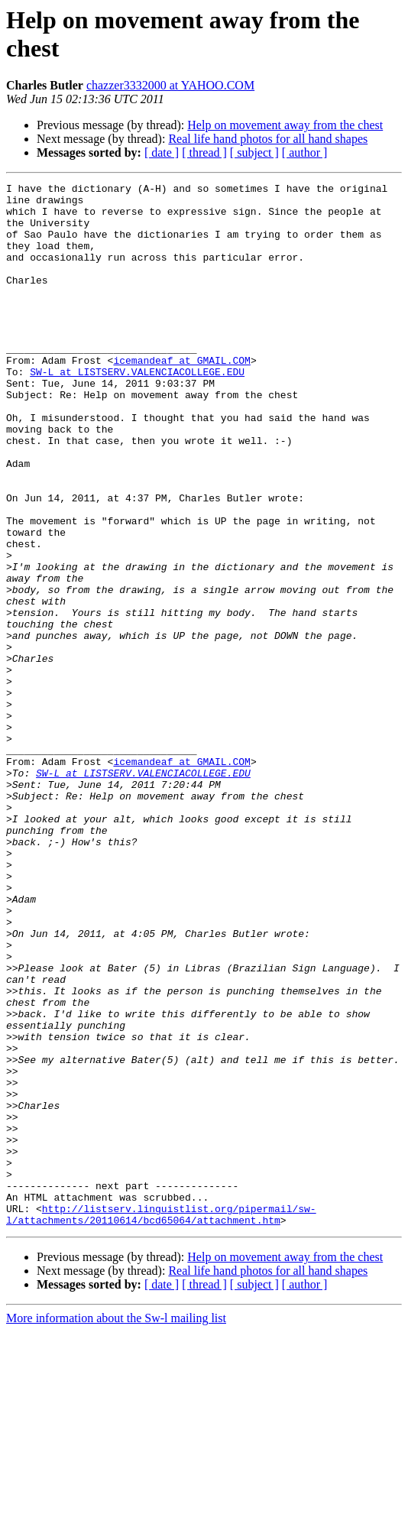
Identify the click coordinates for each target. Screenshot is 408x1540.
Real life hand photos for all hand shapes (268, 138)
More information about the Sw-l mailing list (116, 1526)
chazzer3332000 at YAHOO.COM (170, 85)
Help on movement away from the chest (285, 124)
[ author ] (305, 152)
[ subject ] (254, 152)
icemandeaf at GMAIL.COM (181, 397)
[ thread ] (204, 152)
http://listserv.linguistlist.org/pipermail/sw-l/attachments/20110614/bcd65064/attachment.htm (161, 1421)
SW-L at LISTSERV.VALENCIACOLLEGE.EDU (137, 410)
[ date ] (161, 152)
